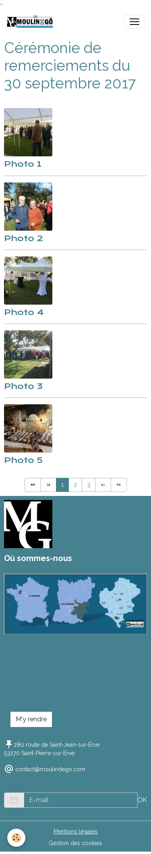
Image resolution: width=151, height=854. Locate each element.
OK (142, 800)
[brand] (31, 22)
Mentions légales (76, 831)
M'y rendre (31, 719)
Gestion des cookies (75, 843)
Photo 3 (23, 386)
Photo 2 (23, 238)
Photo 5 (23, 460)
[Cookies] (16, 838)
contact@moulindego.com (50, 769)
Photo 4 (24, 312)
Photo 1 (22, 164)
